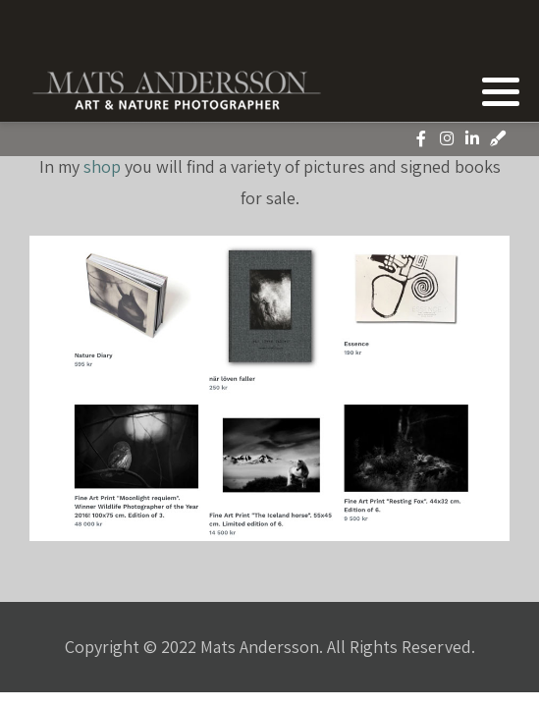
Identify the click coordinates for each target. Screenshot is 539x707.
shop (102, 166)
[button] (500, 91)
